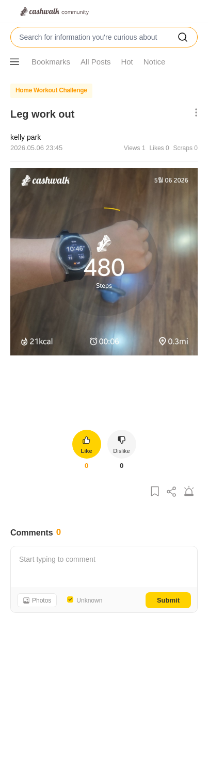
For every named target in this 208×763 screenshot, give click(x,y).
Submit (168, 600)
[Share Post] (172, 491)
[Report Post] (189, 491)
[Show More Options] (14, 62)
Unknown (89, 600)
